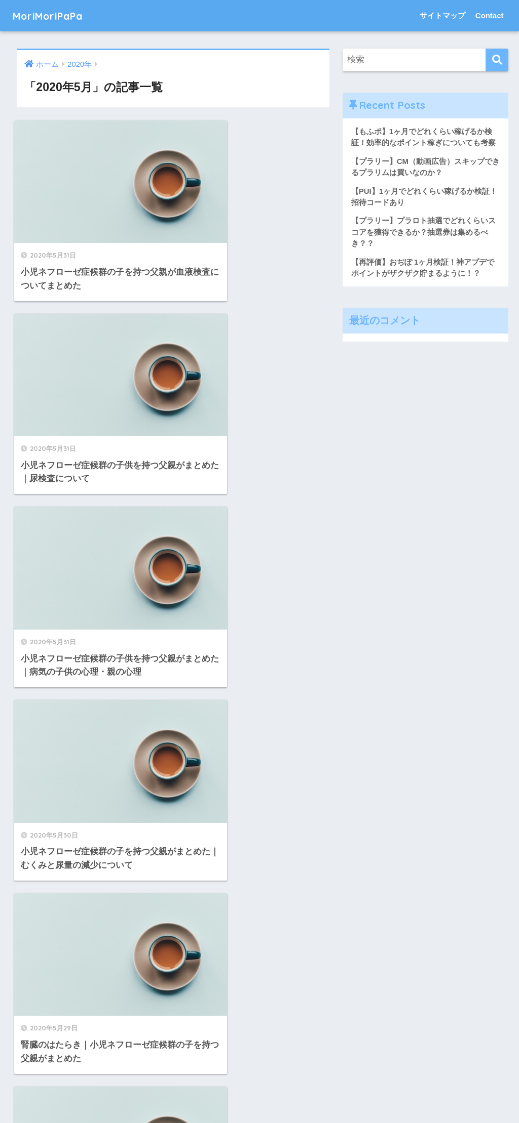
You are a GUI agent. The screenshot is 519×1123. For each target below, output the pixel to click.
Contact (489, 15)
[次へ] (202, 1007)
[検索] (497, 60)
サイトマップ (442, 15)
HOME (259, 1074)
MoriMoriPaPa (55, 15)
